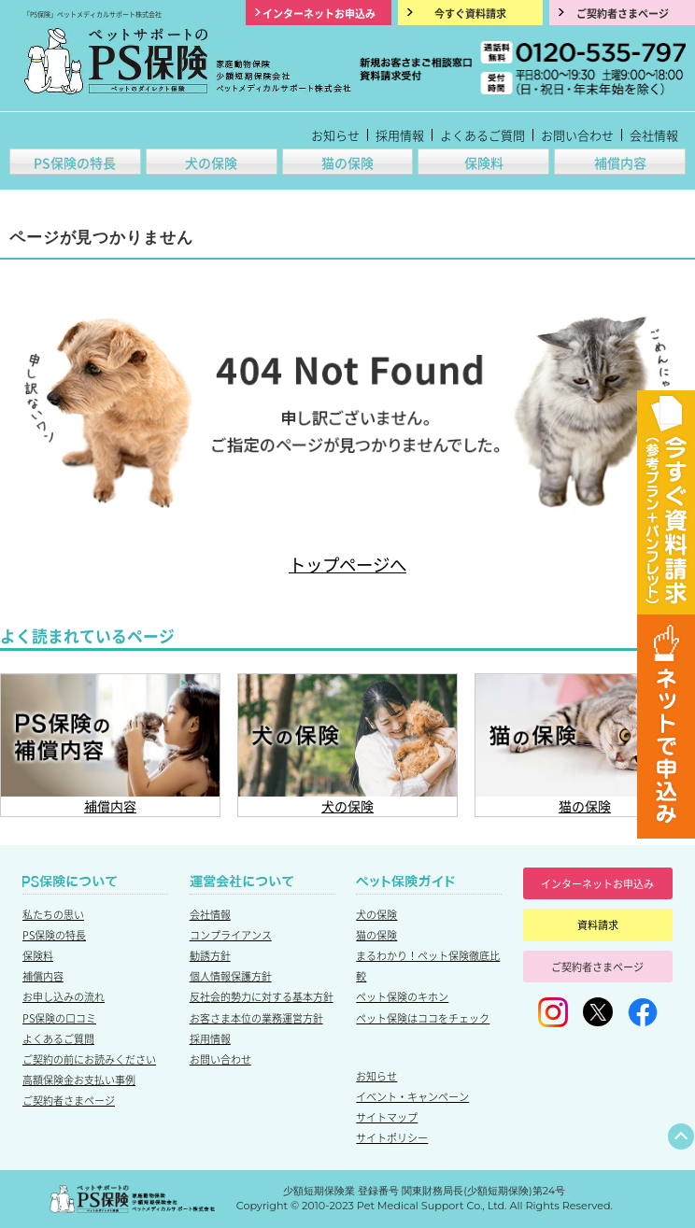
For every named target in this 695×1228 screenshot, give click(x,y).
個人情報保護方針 (231, 975)
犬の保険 (211, 162)
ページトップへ (681, 1136)
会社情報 (654, 135)
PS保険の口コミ (59, 1017)
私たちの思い (53, 914)
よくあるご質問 (482, 135)
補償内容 (620, 162)
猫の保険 (347, 162)
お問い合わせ (577, 135)
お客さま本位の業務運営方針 (256, 1017)
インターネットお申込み (597, 883)
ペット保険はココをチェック (422, 1017)
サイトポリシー (392, 1137)
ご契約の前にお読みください (89, 1059)
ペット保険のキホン (402, 996)
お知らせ (335, 135)
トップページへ (347, 564)
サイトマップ (387, 1116)
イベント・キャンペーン (412, 1096)
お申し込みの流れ (63, 996)
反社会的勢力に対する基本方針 (261, 996)
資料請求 (597, 924)
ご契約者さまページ (68, 1100)
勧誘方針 (210, 955)
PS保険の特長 (75, 162)
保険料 (484, 162)
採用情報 (400, 135)
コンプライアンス (231, 934)
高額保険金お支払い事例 (78, 1079)
